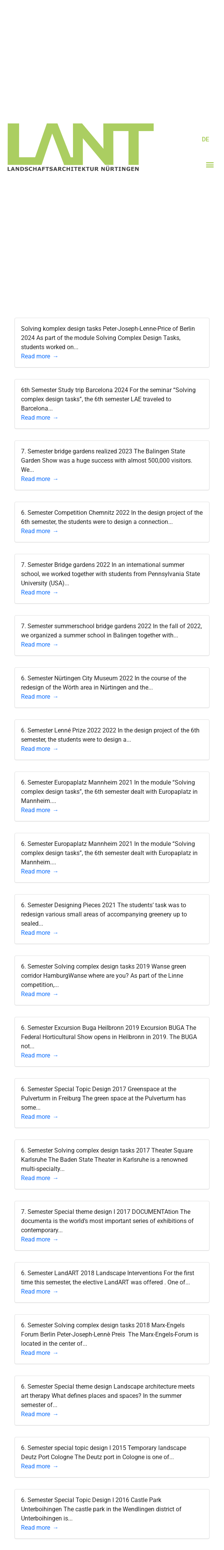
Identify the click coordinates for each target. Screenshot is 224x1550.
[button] (210, 164)
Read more (35, 356)
